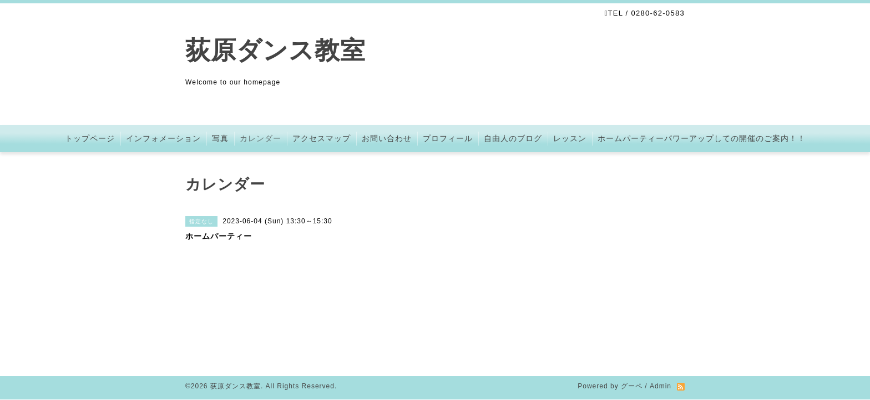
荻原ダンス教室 (275, 50)
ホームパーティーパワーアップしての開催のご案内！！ (702, 138)
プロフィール (448, 138)
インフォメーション (163, 138)
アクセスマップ (321, 138)
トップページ (90, 138)
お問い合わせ (387, 138)
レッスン (569, 138)
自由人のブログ (513, 138)
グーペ (632, 305)
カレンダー (260, 138)
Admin (660, 305)
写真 (220, 138)
